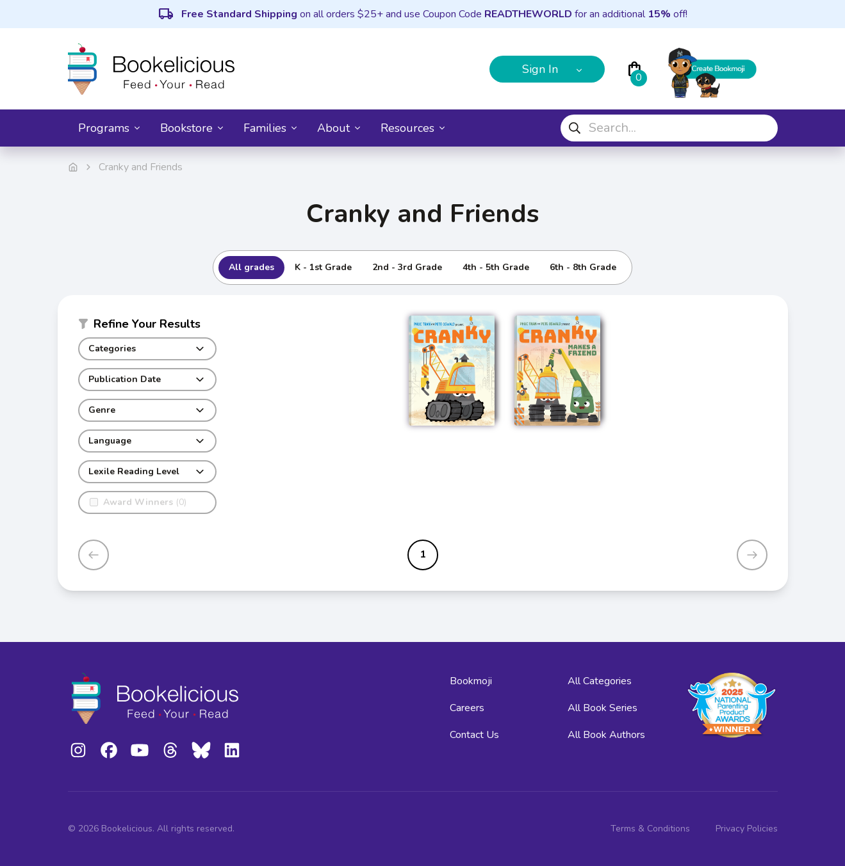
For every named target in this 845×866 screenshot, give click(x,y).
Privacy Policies (747, 828)
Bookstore (191, 128)
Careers (467, 708)
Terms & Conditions (650, 828)
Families (270, 128)
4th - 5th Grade (496, 267)
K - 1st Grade (323, 267)
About (338, 128)
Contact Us (474, 735)
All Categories (600, 681)
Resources (413, 128)
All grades (251, 267)
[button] (147, 326)
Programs (109, 128)
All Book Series (602, 708)
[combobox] (669, 128)
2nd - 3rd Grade (407, 267)
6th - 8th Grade (583, 267)
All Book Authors (606, 735)
